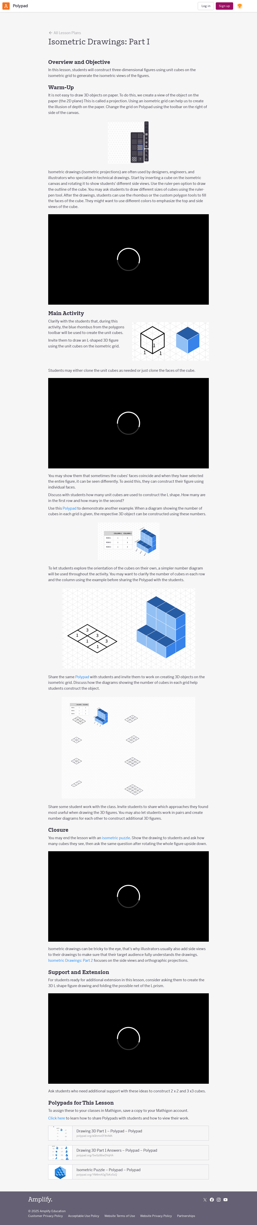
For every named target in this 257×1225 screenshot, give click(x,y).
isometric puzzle (116, 838)
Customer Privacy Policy (45, 1216)
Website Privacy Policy (156, 1216)
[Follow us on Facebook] (211, 1199)
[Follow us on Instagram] (218, 1199)
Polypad (69, 508)
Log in (206, 6)
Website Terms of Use (119, 1216)
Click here (56, 1118)
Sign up (224, 6)
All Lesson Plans (64, 32)
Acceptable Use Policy (83, 1216)
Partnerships (186, 1216)
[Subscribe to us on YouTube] (225, 1199)
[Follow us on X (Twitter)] (205, 1199)
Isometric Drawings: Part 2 (70, 960)
